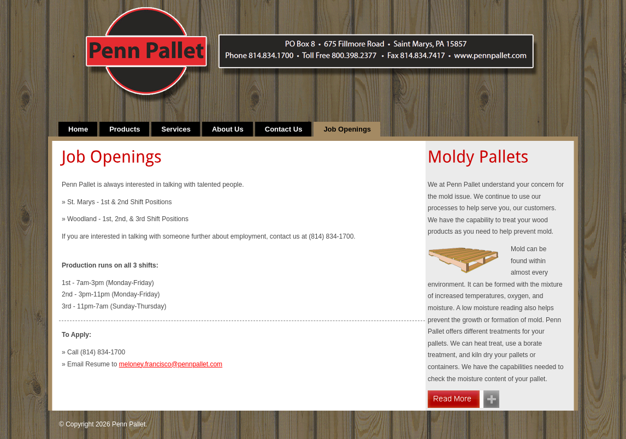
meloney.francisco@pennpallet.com (170, 364)
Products (124, 129)
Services (176, 129)
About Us (228, 129)
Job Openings (347, 129)
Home (78, 129)
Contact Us (284, 129)
